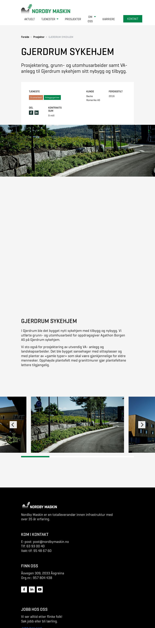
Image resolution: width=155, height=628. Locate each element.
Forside (25, 37)
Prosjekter (38, 37)
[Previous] (13, 424)
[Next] (141, 424)
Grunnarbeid (36, 97)
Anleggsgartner (52, 97)
